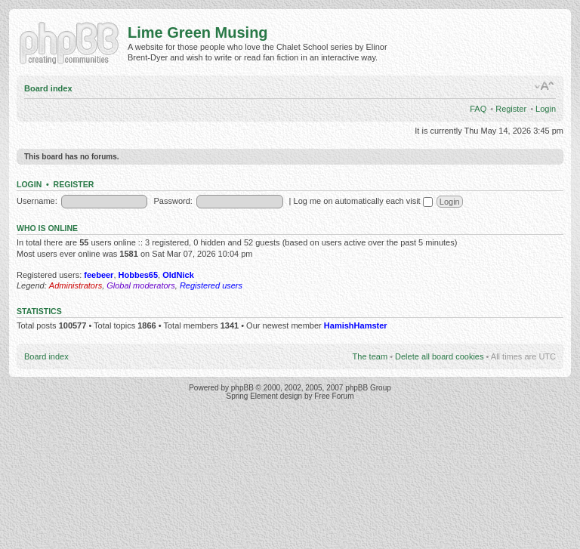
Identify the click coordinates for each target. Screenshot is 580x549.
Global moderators (140, 285)
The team (370, 356)
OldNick (178, 274)
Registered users (211, 285)
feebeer (98, 274)
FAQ (478, 108)
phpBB (242, 388)
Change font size (545, 86)
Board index (48, 88)
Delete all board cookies (439, 356)
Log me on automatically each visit (363, 200)
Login (545, 108)
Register (510, 108)
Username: (37, 200)
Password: (173, 200)
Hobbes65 (139, 274)
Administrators (75, 285)
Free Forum (333, 396)
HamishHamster (355, 325)
